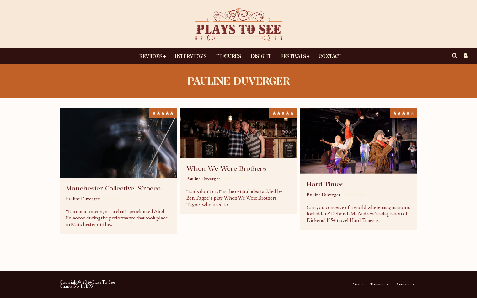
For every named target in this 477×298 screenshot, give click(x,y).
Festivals (293, 56)
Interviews (190, 56)
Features (228, 56)
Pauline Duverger (83, 199)
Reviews (151, 56)
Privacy (357, 284)
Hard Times (325, 184)
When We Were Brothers (226, 168)
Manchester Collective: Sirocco (113, 188)
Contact (330, 56)
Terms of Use (380, 284)
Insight (261, 56)
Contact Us (405, 284)
